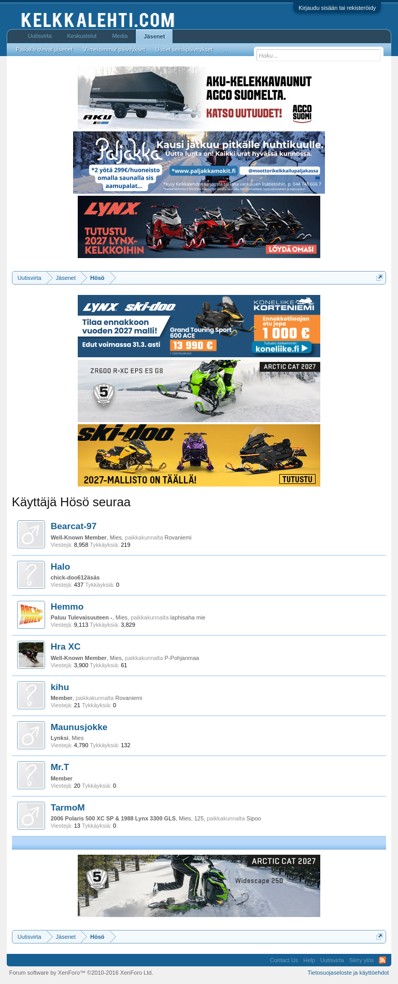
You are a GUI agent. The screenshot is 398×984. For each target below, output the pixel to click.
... (225, 49)
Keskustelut (82, 36)
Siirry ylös (361, 960)
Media (119, 36)
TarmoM (68, 807)
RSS (382, 960)
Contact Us (284, 960)
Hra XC (66, 646)
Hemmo (67, 606)
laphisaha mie (188, 617)
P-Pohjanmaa (182, 658)
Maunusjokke (79, 727)
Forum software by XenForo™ (81, 972)
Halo (60, 566)
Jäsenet (154, 36)
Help (309, 960)
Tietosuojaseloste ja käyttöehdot (348, 972)
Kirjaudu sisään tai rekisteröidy (337, 8)
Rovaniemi (178, 537)
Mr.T (60, 767)
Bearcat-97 (74, 526)
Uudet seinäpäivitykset (183, 49)
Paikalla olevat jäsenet (44, 49)
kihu (60, 687)
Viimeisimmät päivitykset (114, 49)
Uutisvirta (40, 36)
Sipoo (254, 818)
